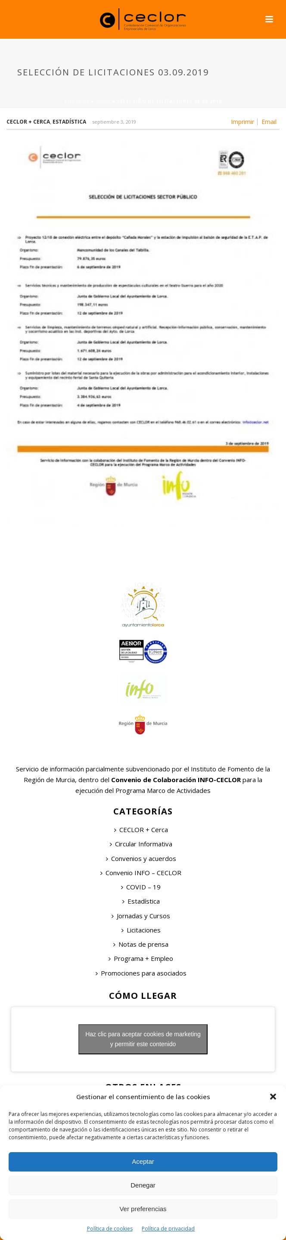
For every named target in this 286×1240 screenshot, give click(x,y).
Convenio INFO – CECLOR (140, 872)
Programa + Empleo (141, 958)
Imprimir (242, 121)
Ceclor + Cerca (28, 121)
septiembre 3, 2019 (114, 121)
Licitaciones (141, 930)
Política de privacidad (168, 1228)
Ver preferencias (142, 1208)
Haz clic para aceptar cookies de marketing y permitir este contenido (143, 1039)
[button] (273, 1096)
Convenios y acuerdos (141, 858)
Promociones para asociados (141, 973)
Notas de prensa (140, 944)
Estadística (69, 121)
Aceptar (143, 1161)
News (103, 101)
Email (269, 121)
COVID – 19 (141, 887)
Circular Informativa (141, 843)
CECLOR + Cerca (141, 829)
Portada (77, 101)
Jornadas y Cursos (141, 915)
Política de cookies (110, 1228)
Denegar (143, 1185)
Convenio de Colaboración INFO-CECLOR (175, 779)
